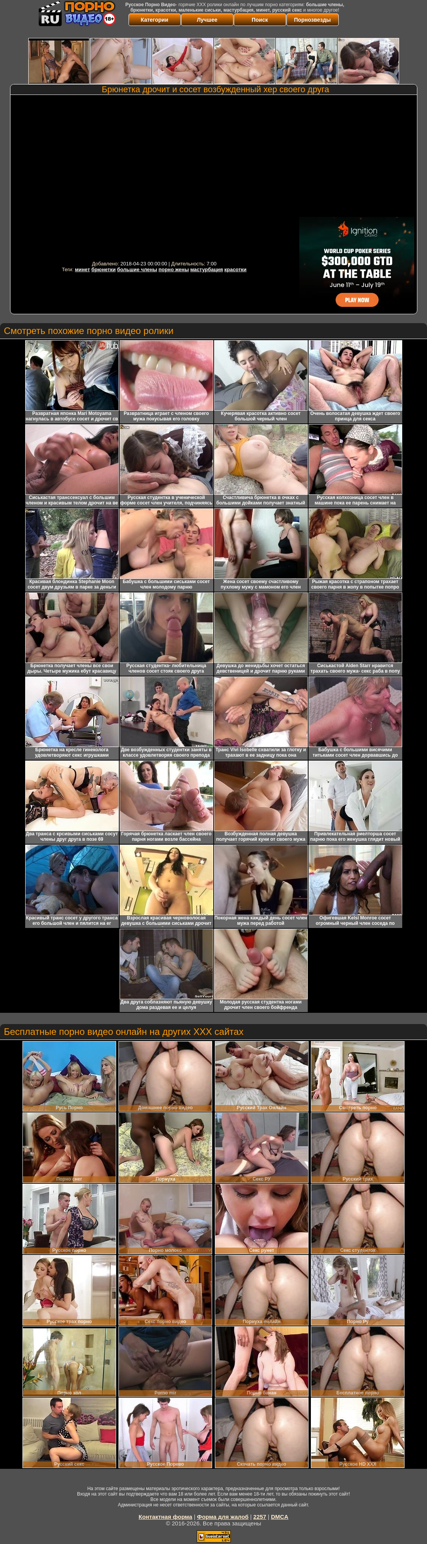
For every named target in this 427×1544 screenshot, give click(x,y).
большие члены (137, 269)
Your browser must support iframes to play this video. (154, 177)
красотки (235, 269)
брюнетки (103, 269)
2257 (259, 1516)
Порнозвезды (312, 20)
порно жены (173, 269)
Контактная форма (165, 1516)
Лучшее (207, 20)
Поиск (260, 20)
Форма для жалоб (223, 1516)
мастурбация (206, 269)
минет (82, 269)
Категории (154, 20)
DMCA (279, 1516)
